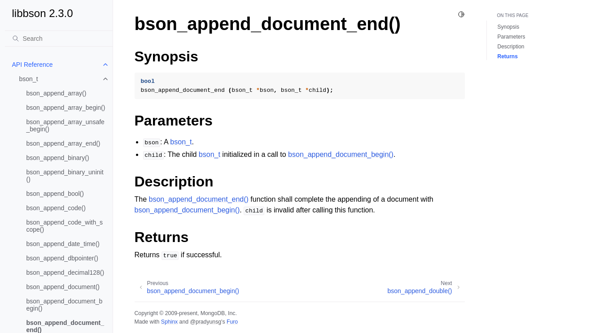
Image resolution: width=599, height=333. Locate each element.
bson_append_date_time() (63, 243)
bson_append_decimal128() (65, 272)
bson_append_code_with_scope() (64, 226)
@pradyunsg (205, 322)
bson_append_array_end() (63, 143)
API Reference (32, 64)
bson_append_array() (56, 93)
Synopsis (509, 27)
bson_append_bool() (55, 193)
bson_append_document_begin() (64, 305)
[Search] (59, 38)
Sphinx (169, 322)
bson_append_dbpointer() (62, 258)
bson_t (28, 78)
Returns (508, 56)
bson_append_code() (56, 208)
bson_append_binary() (57, 157)
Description (511, 46)
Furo (232, 322)
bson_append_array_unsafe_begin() (65, 125)
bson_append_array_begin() (65, 107)
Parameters (511, 37)
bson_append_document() (63, 286)
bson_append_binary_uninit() (65, 176)
